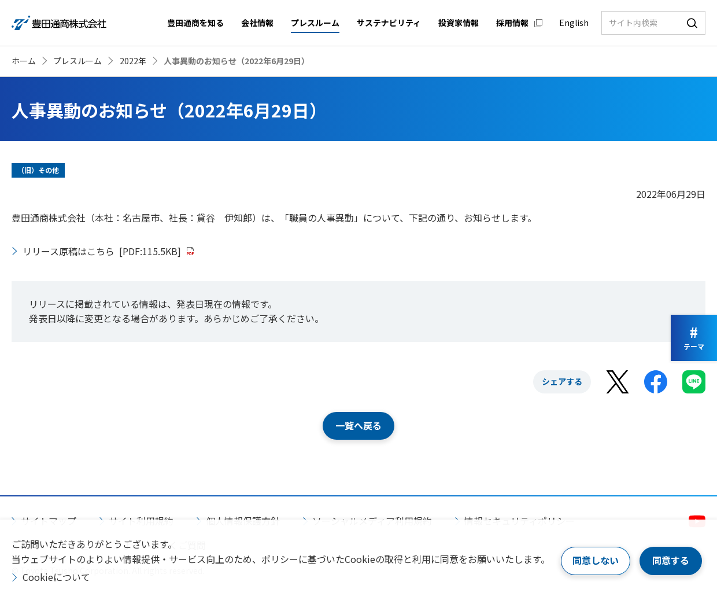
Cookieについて (56, 577)
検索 (692, 23)
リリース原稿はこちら (102, 251)
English (574, 22)
